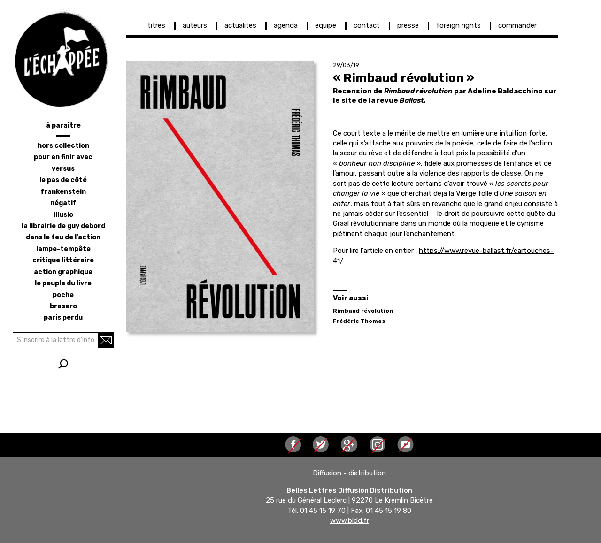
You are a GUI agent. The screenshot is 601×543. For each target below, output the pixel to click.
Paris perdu (63, 317)
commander (517, 25)
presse (408, 25)
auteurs (195, 25)
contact (367, 25)
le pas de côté (63, 180)
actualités (240, 25)
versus (63, 169)
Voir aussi (351, 298)
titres (156, 25)
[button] (220, 196)
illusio (63, 215)
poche (63, 295)
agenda (286, 25)
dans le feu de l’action (63, 237)
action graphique (63, 272)
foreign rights (458, 25)
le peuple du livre (63, 283)
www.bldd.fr (349, 521)
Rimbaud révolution (363, 310)
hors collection (63, 146)
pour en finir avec (63, 157)
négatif (63, 203)
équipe (325, 25)
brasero (63, 306)
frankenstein (63, 192)
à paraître (63, 126)
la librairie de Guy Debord (63, 226)
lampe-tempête (63, 249)
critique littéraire (63, 260)
